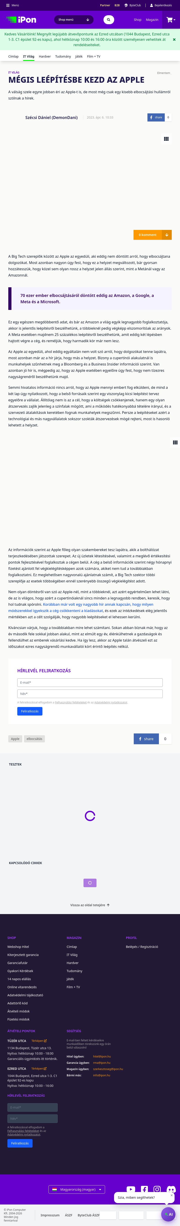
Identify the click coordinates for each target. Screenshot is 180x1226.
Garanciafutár (17, 963)
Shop (137, 19)
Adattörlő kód (17, 1003)
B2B (117, 5)
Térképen (38, 1041)
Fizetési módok (18, 1019)
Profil (131, 938)
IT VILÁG (14, 72)
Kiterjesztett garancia (23, 955)
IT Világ (72, 955)
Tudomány (63, 56)
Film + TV (93, 56)
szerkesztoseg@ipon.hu (105, 1069)
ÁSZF (68, 1215)
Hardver (45, 56)
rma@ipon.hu (101, 1063)
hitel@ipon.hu (102, 1056)
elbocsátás (34, 739)
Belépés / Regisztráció (142, 947)
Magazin (152, 19)
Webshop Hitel (18, 947)
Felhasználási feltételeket (71, 702)
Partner (105, 5)
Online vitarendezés (22, 987)
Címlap (13, 56)
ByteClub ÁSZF (89, 1215)
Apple (15, 739)
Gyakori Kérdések (20, 971)
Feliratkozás (30, 711)
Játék (79, 56)
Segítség (74, 1031)
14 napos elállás (19, 979)
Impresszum (50, 1215)
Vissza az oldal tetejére (90, 905)
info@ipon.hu (101, 1075)
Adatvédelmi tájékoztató (25, 995)
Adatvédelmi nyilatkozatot (110, 702)
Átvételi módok (18, 1011)
